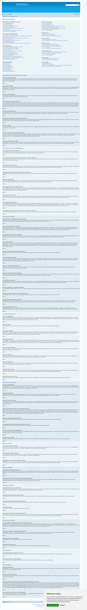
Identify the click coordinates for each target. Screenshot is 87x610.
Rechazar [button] (56, 605)
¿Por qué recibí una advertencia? (8, 55)
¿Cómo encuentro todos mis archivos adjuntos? (50, 59)
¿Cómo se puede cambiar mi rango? (9, 42)
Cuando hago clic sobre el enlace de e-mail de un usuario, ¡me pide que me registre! (17, 43)
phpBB (49, 181)
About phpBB (11, 569)
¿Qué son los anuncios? (7, 68)
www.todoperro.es (22, 4)
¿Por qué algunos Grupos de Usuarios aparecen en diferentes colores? (53, 28)
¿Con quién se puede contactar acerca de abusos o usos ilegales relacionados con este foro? (57, 65)
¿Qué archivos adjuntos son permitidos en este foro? (50, 58)
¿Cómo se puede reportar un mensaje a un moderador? (12, 56)
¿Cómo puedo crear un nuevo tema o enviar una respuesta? (13, 46)
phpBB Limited (45, 568)
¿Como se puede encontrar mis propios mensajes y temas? (52, 48)
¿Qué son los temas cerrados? (8, 70)
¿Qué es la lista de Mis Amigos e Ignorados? (49, 39)
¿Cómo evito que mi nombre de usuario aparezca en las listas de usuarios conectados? (17, 35)
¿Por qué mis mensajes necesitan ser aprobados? (11, 58)
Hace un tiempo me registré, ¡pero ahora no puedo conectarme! (13, 28)
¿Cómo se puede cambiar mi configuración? (10, 34)
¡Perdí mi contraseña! (6, 29)
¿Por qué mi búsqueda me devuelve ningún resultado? (51, 45)
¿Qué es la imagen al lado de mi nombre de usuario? (11, 40)
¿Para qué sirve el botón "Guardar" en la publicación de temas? (13, 57)
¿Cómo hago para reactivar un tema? (9, 59)
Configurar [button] (62, 605)
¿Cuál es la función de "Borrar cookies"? (9, 31)
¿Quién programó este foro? (46, 63)
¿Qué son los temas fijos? (7, 69)
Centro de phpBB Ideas (54, 575)
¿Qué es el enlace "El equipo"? (47, 30)
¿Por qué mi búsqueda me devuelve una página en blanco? (52, 46)
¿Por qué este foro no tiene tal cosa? (48, 64)
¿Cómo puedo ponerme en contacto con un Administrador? (51, 66)
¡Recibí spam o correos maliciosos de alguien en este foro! (51, 35)
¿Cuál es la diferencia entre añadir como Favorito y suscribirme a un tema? (54, 51)
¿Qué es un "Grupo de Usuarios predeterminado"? (50, 29)
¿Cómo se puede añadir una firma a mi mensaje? (11, 48)
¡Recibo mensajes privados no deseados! (49, 34)
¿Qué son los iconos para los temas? (9, 71)
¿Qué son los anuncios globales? (8, 67)
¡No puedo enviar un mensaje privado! (48, 33)
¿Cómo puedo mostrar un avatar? (8, 41)
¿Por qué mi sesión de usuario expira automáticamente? (12, 30)
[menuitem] (10, 14)
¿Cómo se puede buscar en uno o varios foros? (50, 44)
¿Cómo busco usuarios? (46, 47)
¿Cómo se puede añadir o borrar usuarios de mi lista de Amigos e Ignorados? (55, 40)
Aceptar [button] (49, 605)
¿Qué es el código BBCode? (7, 62)
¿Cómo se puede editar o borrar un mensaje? (10, 47)
